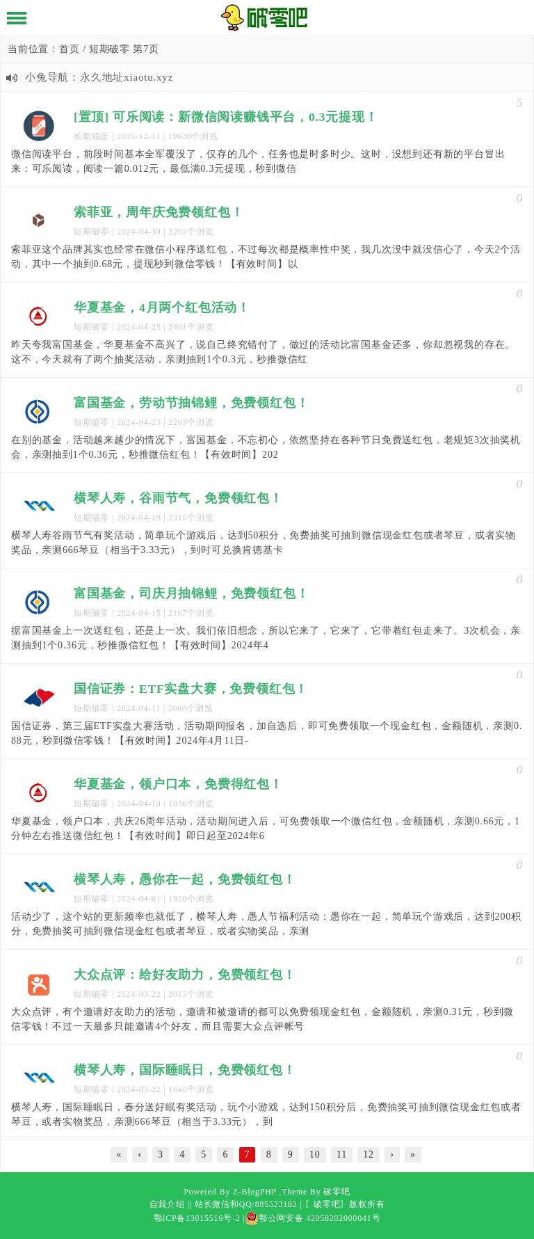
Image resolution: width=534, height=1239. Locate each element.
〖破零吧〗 (327, 1204)
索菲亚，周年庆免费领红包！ (158, 212)
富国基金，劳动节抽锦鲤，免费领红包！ (191, 403)
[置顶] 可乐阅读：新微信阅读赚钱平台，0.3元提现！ (226, 117)
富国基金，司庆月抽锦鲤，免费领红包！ (191, 593)
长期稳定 (91, 136)
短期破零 (91, 232)
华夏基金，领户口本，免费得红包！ (178, 784)
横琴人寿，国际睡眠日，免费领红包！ (185, 1070)
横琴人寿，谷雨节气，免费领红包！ (178, 498)
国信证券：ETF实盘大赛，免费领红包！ (191, 689)
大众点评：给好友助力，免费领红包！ (185, 975)
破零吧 (336, 1192)
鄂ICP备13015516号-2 (197, 1218)
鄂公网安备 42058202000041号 (312, 1218)
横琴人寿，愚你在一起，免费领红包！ (185, 879)
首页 (69, 49)
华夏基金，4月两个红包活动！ (162, 307)
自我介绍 (167, 1204)
